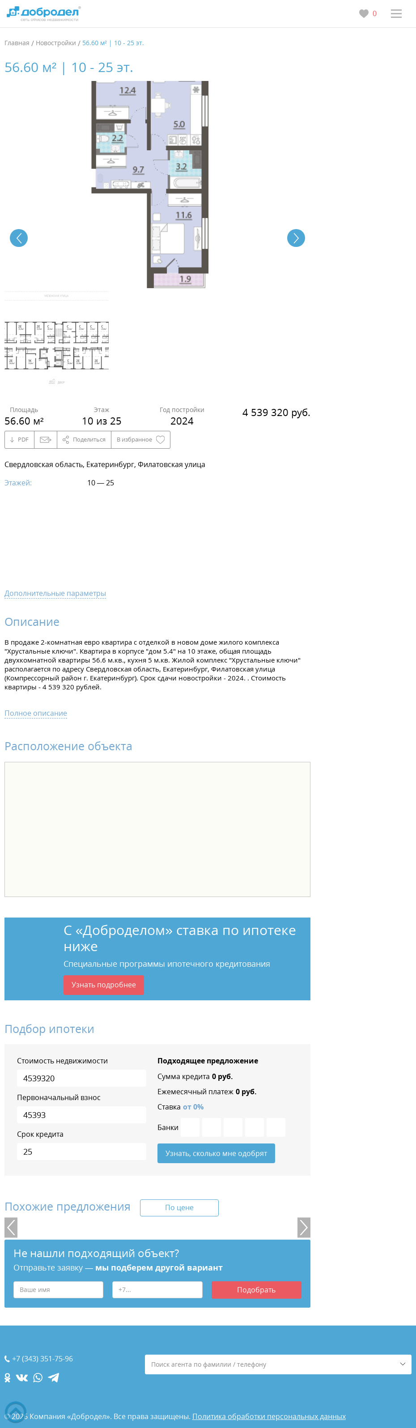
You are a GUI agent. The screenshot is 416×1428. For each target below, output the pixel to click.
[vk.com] (22, 1377)
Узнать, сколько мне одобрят (216, 1153)
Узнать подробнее (104, 985)
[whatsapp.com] (37, 1377)
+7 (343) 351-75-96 (42, 1359)
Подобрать (256, 1290)
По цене (179, 1207)
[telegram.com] (53, 1377)
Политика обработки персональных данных (269, 1416)
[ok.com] (7, 1377)
